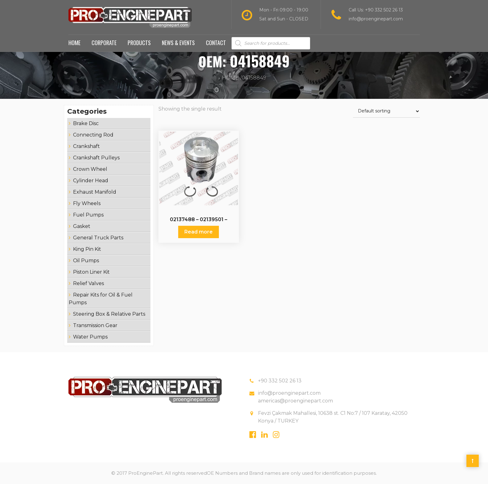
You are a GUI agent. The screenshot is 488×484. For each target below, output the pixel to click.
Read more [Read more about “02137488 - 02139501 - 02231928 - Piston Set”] (198, 232)
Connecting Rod (93, 135)
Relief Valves (88, 283)
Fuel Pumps (88, 215)
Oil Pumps (86, 260)
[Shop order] (386, 111)
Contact (216, 43)
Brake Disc (86, 123)
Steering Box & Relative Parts (109, 314)
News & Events (178, 43)
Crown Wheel (90, 169)
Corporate (104, 43)
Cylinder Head (90, 180)
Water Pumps (90, 337)
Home (74, 43)
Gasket (81, 226)
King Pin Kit (87, 249)
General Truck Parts (98, 238)
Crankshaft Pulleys (96, 158)
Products (139, 43)
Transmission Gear (95, 325)
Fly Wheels (86, 203)
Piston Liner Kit (91, 272)
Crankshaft (86, 146)
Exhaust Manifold (94, 192)
